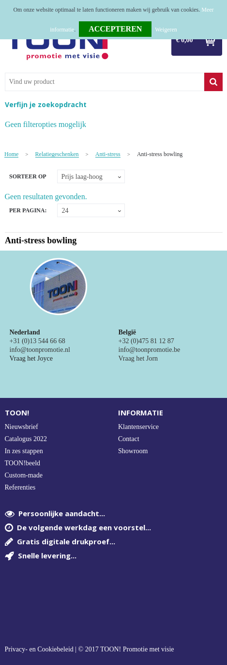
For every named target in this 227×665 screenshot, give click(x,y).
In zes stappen (24, 451)
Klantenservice (138, 426)
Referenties (20, 487)
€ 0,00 (184, 40)
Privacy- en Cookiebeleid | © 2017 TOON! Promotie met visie (89, 649)
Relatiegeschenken (57, 154)
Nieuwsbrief (21, 426)
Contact (128, 439)
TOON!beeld (23, 463)
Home (11, 154)
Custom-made (24, 475)
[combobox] (104, 82)
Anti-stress (108, 154)
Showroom (133, 451)
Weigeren (166, 29)
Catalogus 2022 (26, 439)
